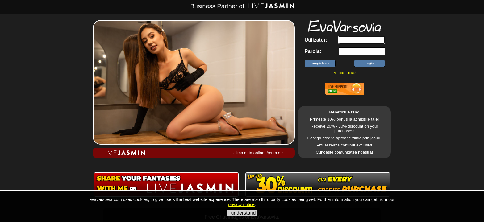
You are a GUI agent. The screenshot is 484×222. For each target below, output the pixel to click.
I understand (242, 213)
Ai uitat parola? (345, 73)
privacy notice (241, 204)
